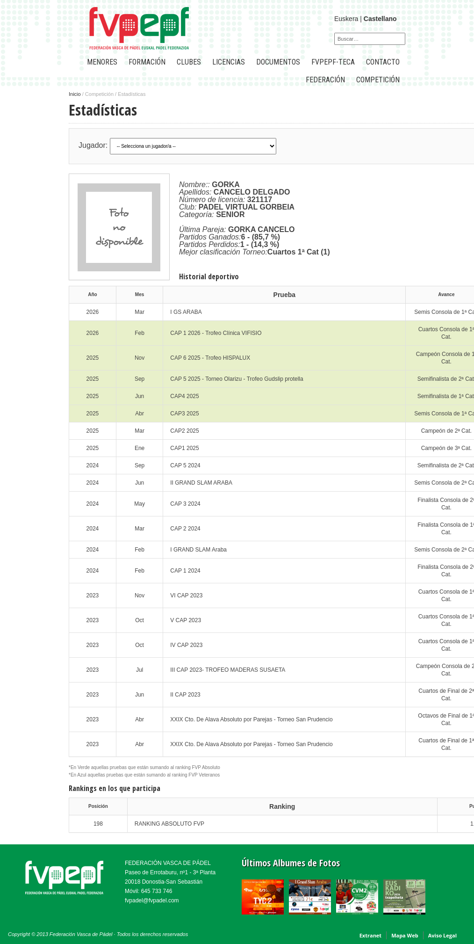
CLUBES (189, 62)
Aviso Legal (442, 935)
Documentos (278, 62)
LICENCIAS (228, 62)
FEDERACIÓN (325, 79)
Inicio (75, 94)
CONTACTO (383, 62)
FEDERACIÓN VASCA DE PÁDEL (168, 863)
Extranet (370, 935)
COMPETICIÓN (378, 79)
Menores (102, 62)
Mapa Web (404, 935)
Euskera (346, 18)
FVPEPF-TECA (333, 62)
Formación (147, 62)
